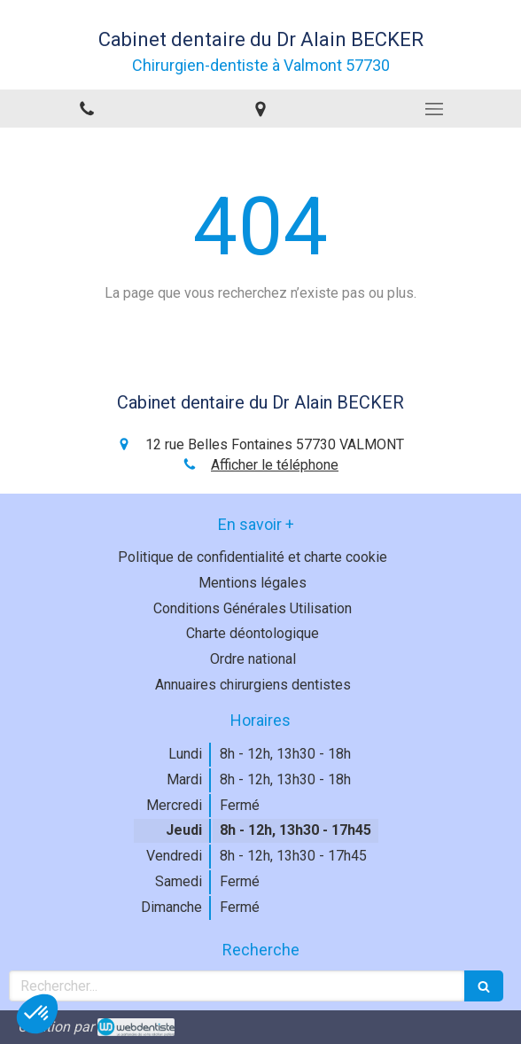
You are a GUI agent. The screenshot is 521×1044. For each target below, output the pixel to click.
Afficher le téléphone (274, 464)
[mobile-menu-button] (434, 109)
